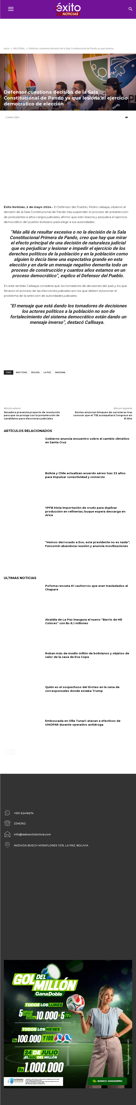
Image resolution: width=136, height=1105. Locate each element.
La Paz (47, 372)
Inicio (6, 48)
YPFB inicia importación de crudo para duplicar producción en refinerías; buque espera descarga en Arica (85, 511)
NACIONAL (19, 48)
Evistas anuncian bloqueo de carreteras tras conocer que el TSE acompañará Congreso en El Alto (102, 415)
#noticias (21, 372)
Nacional (60, 372)
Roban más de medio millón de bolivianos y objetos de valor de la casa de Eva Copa (87, 655)
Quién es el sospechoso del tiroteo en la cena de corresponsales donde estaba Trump (82, 689)
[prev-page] (6, 752)
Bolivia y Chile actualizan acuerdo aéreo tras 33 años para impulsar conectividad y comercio (85, 475)
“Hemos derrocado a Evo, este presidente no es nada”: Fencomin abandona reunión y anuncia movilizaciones (87, 544)
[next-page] (12, 752)
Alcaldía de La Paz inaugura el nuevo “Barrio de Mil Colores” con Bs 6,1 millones (83, 621)
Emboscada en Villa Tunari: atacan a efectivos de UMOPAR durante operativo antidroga (82, 722)
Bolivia (35, 372)
